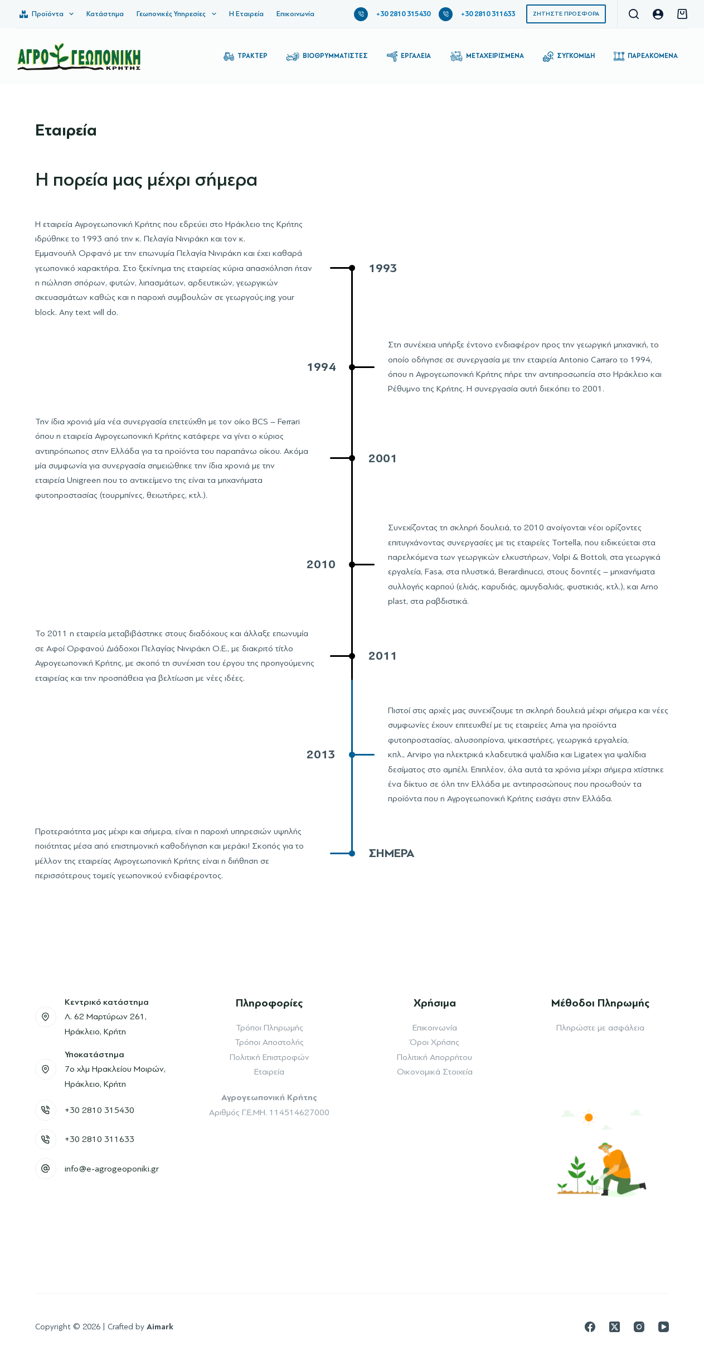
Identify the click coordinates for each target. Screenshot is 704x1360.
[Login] (658, 14)
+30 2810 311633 (488, 13)
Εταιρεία (269, 1072)
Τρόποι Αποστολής (269, 1042)
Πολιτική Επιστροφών (269, 1057)
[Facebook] (590, 1327)
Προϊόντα (49, 14)
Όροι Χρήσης (434, 1042)
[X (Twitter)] (614, 1327)
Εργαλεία (409, 56)
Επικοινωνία (295, 14)
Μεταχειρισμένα (487, 56)
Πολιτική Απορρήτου (434, 1057)
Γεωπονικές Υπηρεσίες (179, 14)
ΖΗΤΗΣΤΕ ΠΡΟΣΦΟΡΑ (566, 13)
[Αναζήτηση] (634, 14)
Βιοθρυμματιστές (327, 56)
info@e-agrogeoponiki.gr (112, 1169)
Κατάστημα (105, 14)
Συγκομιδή (569, 56)
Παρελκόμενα (646, 56)
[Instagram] (639, 1327)
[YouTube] (663, 1327)
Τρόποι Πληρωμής (269, 1028)
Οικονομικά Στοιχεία (435, 1072)
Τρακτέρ (246, 56)
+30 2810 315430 (403, 13)
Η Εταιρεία (246, 14)
